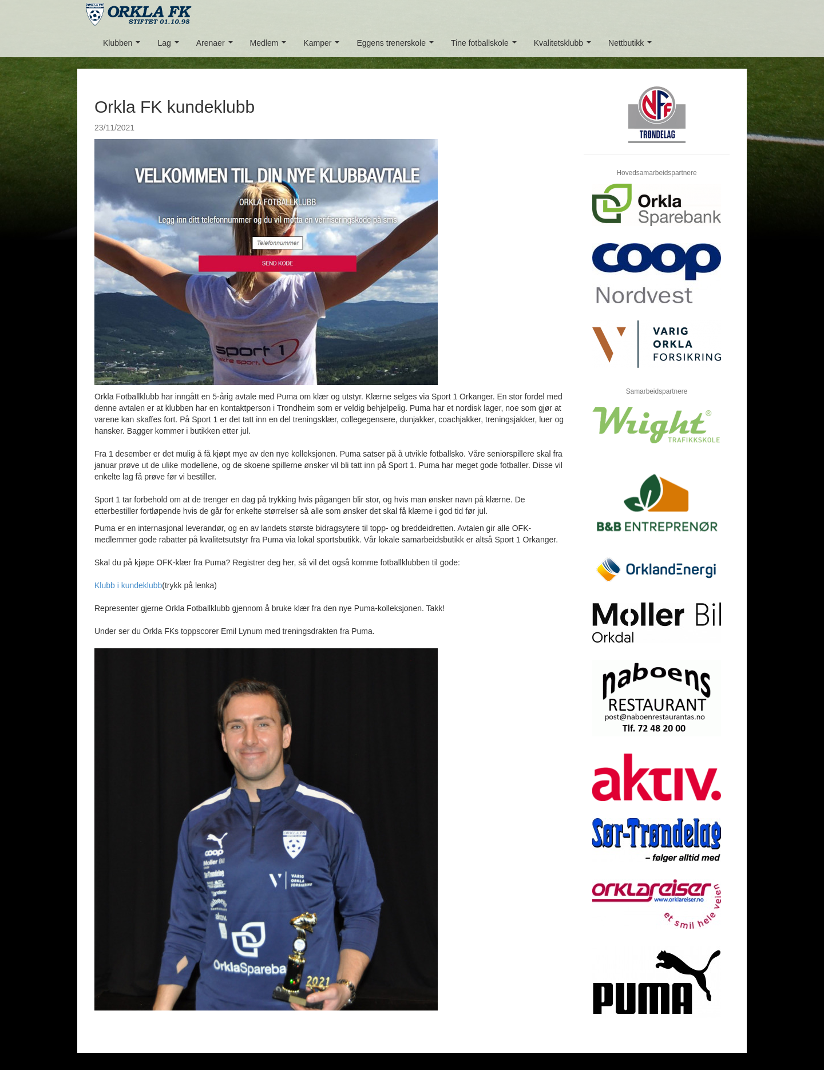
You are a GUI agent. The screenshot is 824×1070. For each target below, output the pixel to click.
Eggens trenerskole (397, 46)
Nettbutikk (632, 46)
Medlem (270, 46)
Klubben (124, 46)
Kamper (323, 46)
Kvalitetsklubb (565, 46)
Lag (170, 46)
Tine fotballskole (486, 46)
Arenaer (216, 46)
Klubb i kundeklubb (128, 585)
